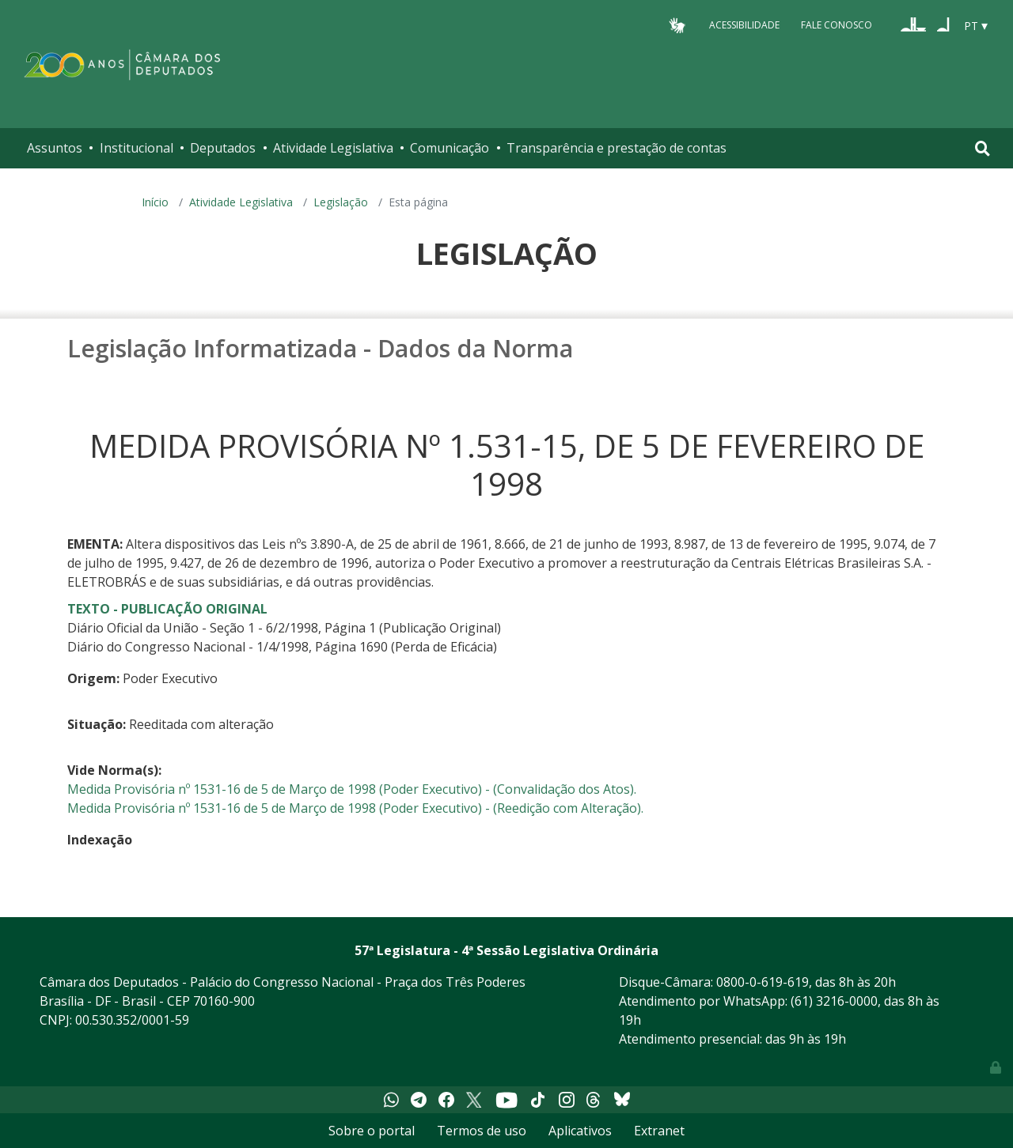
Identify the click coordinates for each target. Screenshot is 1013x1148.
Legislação (340, 202)
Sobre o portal (371, 1130)
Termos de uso (481, 1130)
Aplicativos (580, 1130)
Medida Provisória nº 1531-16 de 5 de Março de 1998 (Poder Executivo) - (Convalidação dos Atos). (351, 789)
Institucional (136, 148)
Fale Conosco (836, 25)
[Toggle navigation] (982, 148)
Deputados (223, 148)
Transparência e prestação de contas (616, 148)
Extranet (659, 1130)
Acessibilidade (744, 25)
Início (155, 202)
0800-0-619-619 (762, 982)
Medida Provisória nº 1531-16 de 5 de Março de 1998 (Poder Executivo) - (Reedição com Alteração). (355, 808)
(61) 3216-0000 (834, 1001)
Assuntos (54, 148)
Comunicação (449, 148)
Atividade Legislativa (333, 148)
